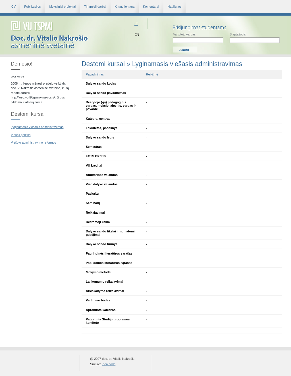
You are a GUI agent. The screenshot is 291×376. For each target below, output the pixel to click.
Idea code (108, 364)
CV (13, 6)
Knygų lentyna (125, 6)
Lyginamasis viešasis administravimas (37, 127)
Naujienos (175, 6)
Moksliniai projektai (62, 6)
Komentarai (151, 6)
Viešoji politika (21, 134)
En (137, 34)
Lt (136, 24)
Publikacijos (32, 6)
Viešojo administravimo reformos (33, 142)
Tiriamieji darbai (95, 6)
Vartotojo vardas (198, 38)
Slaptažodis (255, 38)
